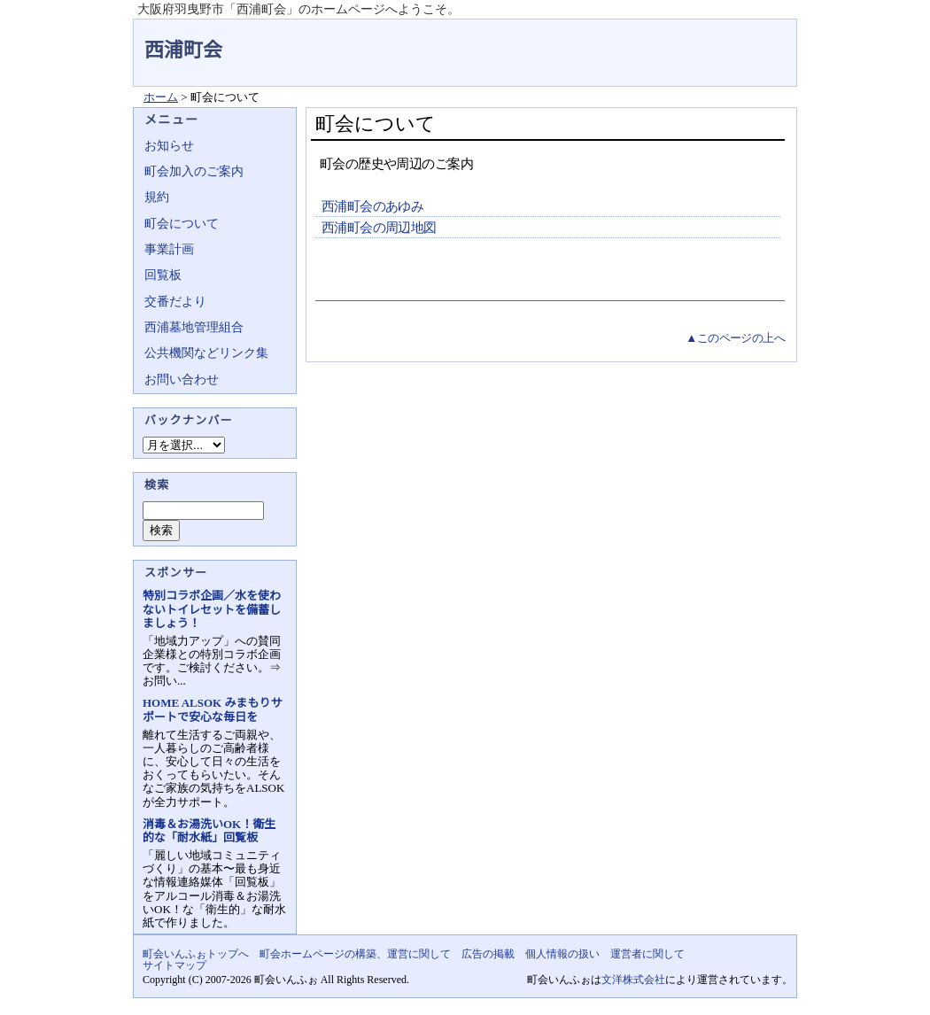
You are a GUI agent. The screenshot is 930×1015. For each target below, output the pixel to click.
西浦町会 (183, 50)
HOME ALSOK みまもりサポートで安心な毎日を (212, 709)
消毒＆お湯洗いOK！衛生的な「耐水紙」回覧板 (209, 830)
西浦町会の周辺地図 (379, 228)
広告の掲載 (488, 954)
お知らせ (169, 145)
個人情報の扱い (562, 954)
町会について (181, 223)
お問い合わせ (181, 379)
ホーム (160, 97)
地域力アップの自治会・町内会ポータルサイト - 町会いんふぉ (731, 39)
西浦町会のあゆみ (372, 206)
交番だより (175, 301)
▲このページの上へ (735, 338)
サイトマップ (174, 965)
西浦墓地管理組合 (194, 327)
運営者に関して (647, 954)
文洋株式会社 (633, 979)
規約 (156, 197)
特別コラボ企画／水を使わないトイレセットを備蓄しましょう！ (212, 609)
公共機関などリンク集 (206, 353)
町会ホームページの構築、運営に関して (355, 954)
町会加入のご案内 (194, 171)
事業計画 (169, 249)
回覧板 (163, 275)
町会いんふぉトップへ (196, 954)
